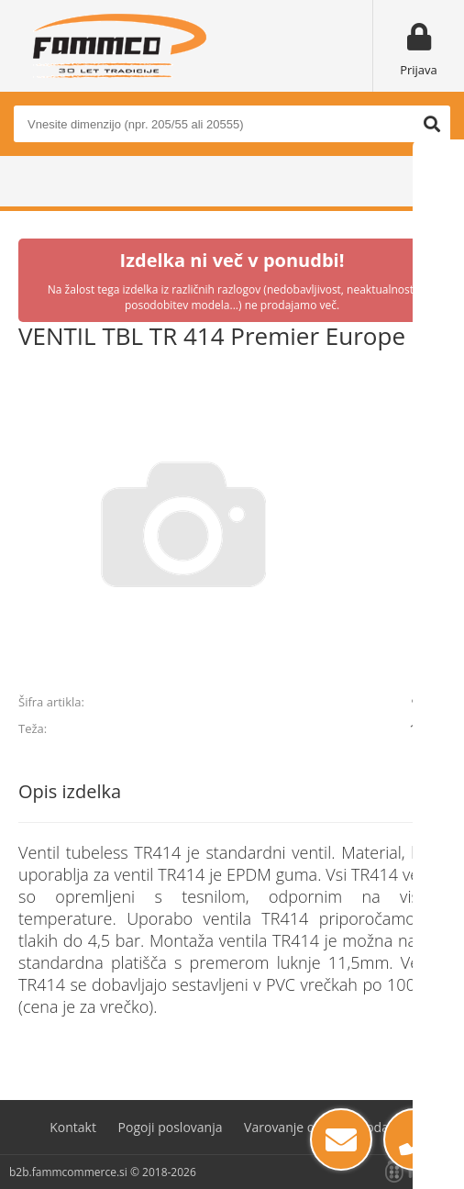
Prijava (418, 69)
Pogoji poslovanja (170, 1127)
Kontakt (73, 1127)
